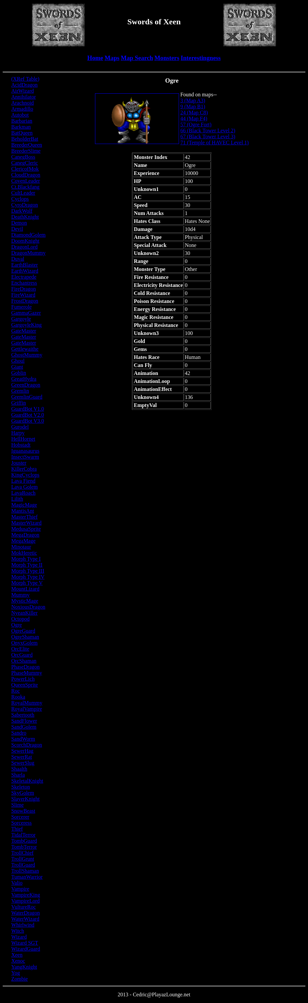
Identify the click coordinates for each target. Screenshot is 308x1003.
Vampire (20, 889)
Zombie (19, 979)
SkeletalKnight (27, 781)
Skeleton (20, 787)
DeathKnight (25, 217)
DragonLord (24, 247)
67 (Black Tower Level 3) (207, 136)
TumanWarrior (27, 877)
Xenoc (18, 961)
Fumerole (21, 307)
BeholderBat (24, 139)
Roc (15, 691)
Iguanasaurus (25, 451)
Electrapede (24, 277)
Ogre (16, 625)
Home (95, 57)
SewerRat (21, 757)
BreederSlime (26, 151)
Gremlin (20, 391)
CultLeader (23, 193)
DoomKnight (25, 241)
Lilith (17, 499)
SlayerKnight (25, 799)
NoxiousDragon (28, 607)
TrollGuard (23, 865)
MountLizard (25, 589)
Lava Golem (24, 487)
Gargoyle (21, 319)
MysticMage (24, 601)
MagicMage (24, 505)
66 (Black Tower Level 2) (207, 130)
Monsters (166, 57)
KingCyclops (25, 475)
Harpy (18, 433)
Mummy (20, 595)
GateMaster (23, 331)
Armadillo (22, 109)
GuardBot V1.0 (27, 409)
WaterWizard (25, 919)
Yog (15, 973)
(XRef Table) (25, 79)
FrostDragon (24, 301)
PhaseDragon (25, 667)
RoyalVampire (26, 709)
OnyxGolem (24, 643)
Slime (17, 805)
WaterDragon (25, 913)
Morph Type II (27, 565)
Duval (17, 259)
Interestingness (201, 57)
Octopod (20, 619)
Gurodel (20, 427)
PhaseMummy (26, 673)
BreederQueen (26, 145)
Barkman (21, 127)
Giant (17, 367)
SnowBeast (23, 811)
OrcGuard (22, 655)
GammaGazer (26, 313)
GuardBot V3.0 (27, 421)
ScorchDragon (26, 745)
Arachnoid (22, 103)
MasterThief (24, 517)
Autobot (20, 115)
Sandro (18, 733)
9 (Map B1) (192, 106)
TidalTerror (23, 835)
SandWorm (23, 739)
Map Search (137, 57)
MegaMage (23, 541)
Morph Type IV (28, 577)
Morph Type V (27, 583)
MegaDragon (25, 535)
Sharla (18, 775)
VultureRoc (23, 907)
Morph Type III (27, 571)
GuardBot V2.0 (27, 415)
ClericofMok (25, 169)
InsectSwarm (25, 457)
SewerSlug (22, 763)
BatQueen (22, 133)
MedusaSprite (26, 529)
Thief (17, 829)
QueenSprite (24, 685)
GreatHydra (24, 379)
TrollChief (22, 853)
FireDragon (23, 289)
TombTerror (24, 847)
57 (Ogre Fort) (195, 124)
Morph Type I (26, 559)
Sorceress (21, 823)
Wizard (19, 937)
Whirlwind (22, 925)
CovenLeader (25, 181)
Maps (112, 57)
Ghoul (18, 361)
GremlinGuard (26, 397)
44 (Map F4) (193, 118)
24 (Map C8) (194, 112)
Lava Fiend (23, 481)
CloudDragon (25, 175)
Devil (17, 229)
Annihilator (23, 97)
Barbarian (21, 121)
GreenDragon (25, 385)
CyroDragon (24, 205)
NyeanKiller (24, 613)
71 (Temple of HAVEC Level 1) (214, 142)
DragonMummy (28, 253)
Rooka (18, 697)
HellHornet (23, 439)
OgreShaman (25, 637)
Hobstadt (21, 445)
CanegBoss (23, 157)
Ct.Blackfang (25, 187)
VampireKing (25, 895)
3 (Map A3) (192, 100)
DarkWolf (22, 211)
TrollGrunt (22, 859)
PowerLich (23, 679)
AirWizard (22, 91)
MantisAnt (22, 511)
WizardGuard (25, 949)
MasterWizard (26, 523)
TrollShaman (25, 871)
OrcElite (20, 649)
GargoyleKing (26, 325)
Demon (19, 223)
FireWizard (23, 295)
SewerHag (22, 751)
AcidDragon (24, 85)
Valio (17, 883)
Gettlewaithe (25, 349)
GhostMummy (26, 355)
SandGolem (24, 727)
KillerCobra (24, 469)
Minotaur (21, 547)
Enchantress (24, 283)
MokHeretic (24, 553)
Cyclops (20, 199)
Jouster (18, 463)
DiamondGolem (28, 235)
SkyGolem (22, 793)
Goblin (18, 373)
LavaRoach (23, 493)
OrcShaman (24, 661)
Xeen (17, 955)
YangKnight (24, 967)
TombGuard (24, 841)
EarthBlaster (24, 265)
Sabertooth (22, 715)
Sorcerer (20, 817)
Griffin (18, 403)
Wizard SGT (24, 943)
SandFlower (24, 721)
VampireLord (25, 901)
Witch (17, 931)
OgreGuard (23, 631)
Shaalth (19, 769)
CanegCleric (24, 163)
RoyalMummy (26, 703)
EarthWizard (24, 271)
